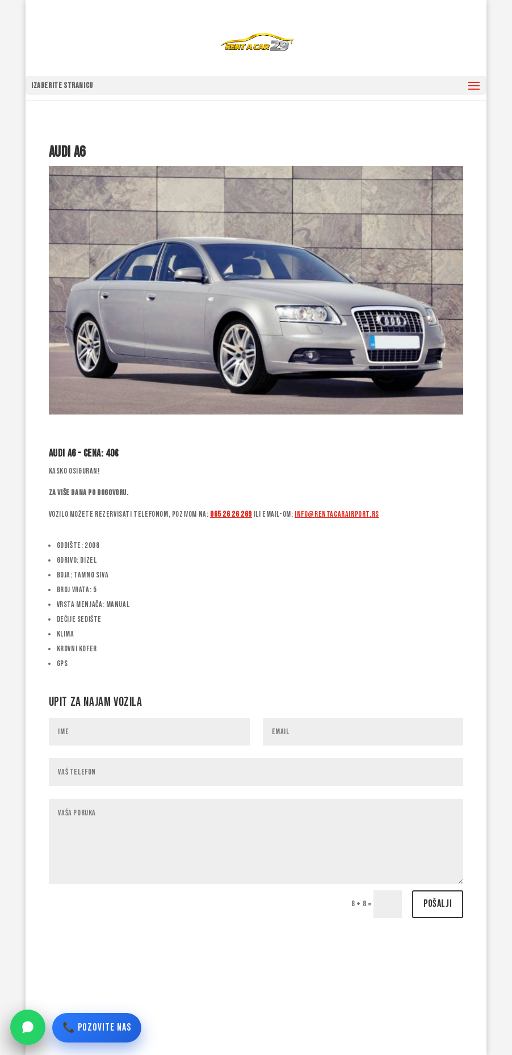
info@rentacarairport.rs (337, 514)
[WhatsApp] (27, 1027)
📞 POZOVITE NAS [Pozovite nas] (96, 1027)
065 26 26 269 (231, 514)
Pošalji (437, 904)
